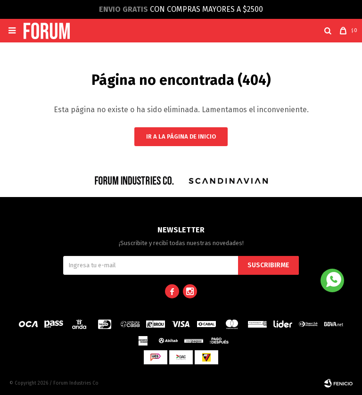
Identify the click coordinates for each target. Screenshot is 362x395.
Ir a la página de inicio (181, 136)
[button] (328, 30)
